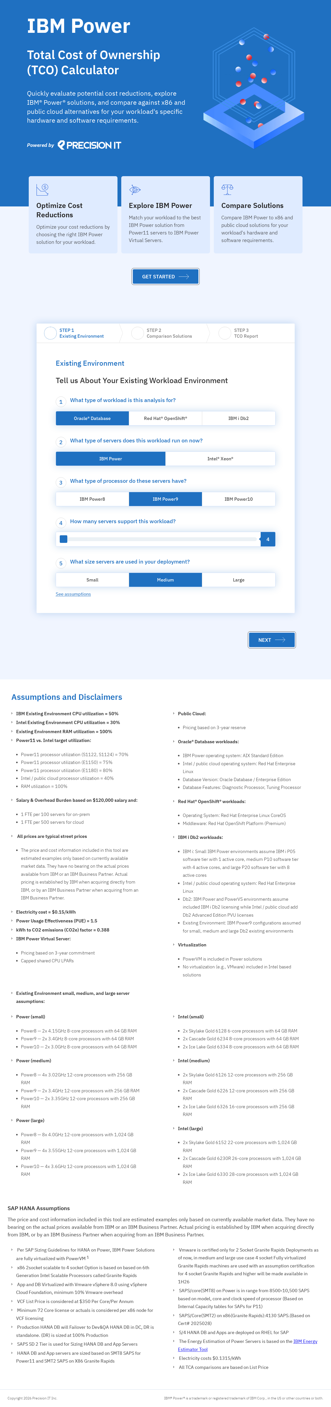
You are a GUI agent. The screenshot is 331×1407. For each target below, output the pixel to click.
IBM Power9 (165, 499)
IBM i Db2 (238, 418)
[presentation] (227, 190)
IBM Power (110, 459)
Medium (165, 580)
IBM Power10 (239, 499)
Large (239, 580)
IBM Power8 (92, 499)
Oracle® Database (92, 418)
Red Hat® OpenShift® (165, 418)
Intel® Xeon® (220, 459)
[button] (165, 276)
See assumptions (73, 594)
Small (92, 580)
